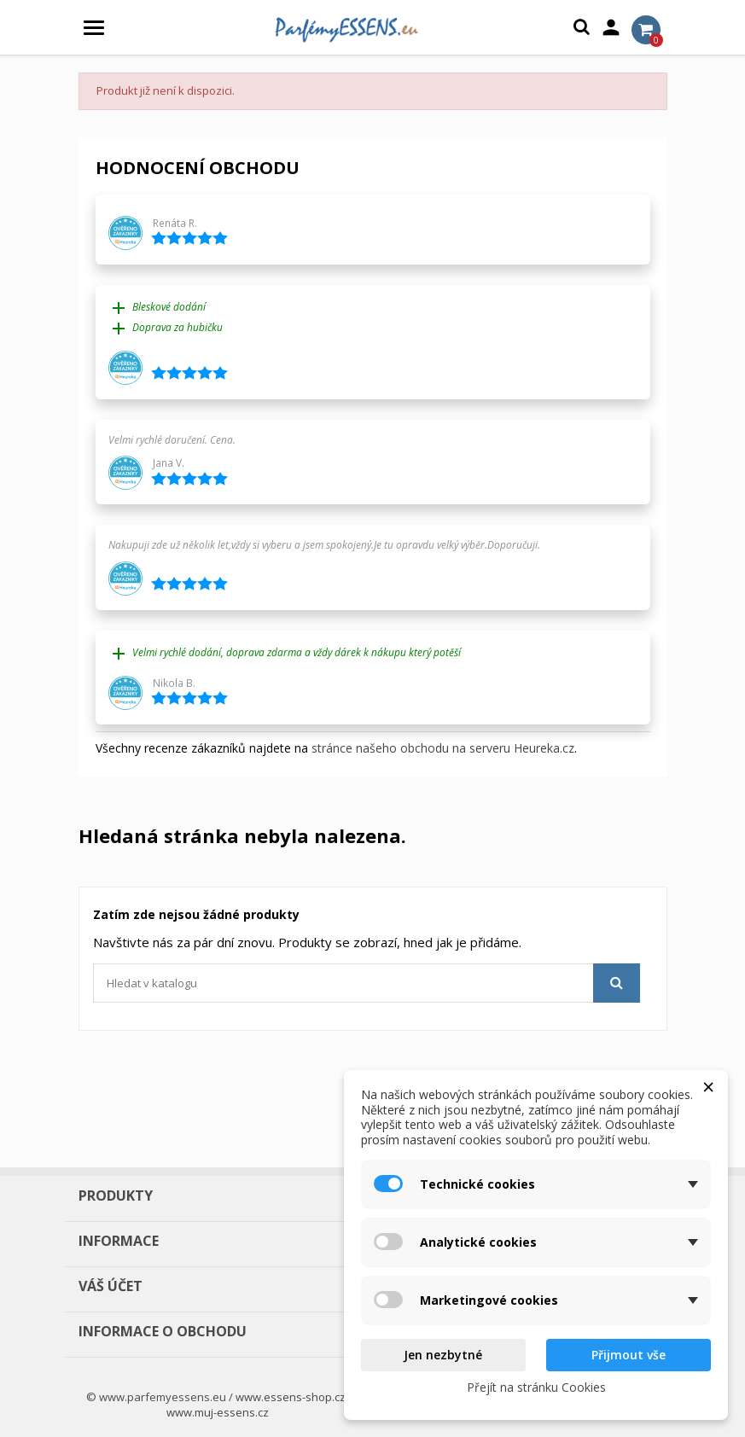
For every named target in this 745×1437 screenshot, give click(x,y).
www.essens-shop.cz (291, 1397)
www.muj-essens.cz (217, 1412)
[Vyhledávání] (366, 983)
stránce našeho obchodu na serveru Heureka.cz (442, 748)
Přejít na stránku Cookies (536, 1387)
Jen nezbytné (443, 1355)
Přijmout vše (628, 1355)
